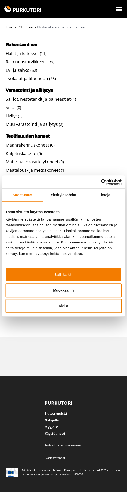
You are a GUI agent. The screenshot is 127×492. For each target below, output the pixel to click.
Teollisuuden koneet (28, 136)
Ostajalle (52, 420)
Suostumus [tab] (22, 195)
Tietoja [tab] (104, 195)
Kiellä (63, 306)
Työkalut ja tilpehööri (27, 78)
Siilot (11, 107)
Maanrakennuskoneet (27, 145)
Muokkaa (63, 290)
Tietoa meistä (56, 413)
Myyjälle (51, 427)
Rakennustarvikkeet (25, 62)
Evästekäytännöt (55, 457)
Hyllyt (11, 116)
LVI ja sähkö (18, 70)
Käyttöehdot (55, 433)
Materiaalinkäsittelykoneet (32, 162)
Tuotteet (27, 27)
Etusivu (11, 27)
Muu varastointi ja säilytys (32, 124)
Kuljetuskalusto (21, 153)
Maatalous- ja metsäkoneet (33, 170)
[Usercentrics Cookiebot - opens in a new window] (101, 182)
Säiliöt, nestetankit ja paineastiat (38, 99)
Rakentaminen (21, 44)
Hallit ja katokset (22, 53)
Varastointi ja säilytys (29, 90)
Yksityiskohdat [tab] (63, 195)
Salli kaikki (63, 274)
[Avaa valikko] (118, 10)
